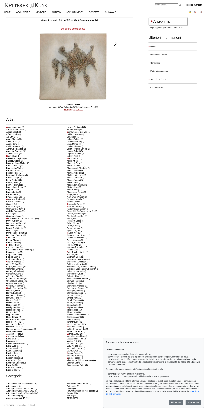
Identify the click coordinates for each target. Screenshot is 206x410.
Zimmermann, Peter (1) (77, 365)
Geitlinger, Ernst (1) (15, 269)
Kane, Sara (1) (12, 339)
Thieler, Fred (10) (74, 310)
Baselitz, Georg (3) (14, 161)
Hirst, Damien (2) (13, 317)
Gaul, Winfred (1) (14, 264)
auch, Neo (72, 233)
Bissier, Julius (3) (13, 182)
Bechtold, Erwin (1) (14, 170)
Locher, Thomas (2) (75, 146)
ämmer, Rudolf (13, 336)
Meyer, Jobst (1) (74, 182)
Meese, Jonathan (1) (76, 177)
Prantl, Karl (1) (73, 226)
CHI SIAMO (110, 12)
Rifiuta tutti (176, 402)
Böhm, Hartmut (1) (14, 185)
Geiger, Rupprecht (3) (16, 266)
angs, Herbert (74, 358)
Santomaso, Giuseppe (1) (78, 259)
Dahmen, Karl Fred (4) (16, 223)
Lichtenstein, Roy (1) (76, 141)
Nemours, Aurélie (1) (76, 199)
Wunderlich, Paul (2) (76, 348)
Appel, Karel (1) (13, 144)
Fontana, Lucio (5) (14, 252)
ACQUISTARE (23, 12)
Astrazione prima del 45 (77, 384)
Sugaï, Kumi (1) (74, 305)
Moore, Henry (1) (74, 189)
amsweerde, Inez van (77, 132)
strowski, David (75, 204)
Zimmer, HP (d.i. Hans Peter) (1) (81, 360)
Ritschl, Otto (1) (74, 245)
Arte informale (12, 396)
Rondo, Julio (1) (74, 250)
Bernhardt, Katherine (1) (17, 175)
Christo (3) (11, 214)
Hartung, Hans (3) (14, 298)
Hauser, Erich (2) (13, 300)
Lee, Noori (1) (73, 137)
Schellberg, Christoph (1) (78, 262)
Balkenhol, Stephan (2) (16, 158)
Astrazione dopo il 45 (15, 398)
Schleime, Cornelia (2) (77, 264)
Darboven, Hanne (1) (15, 226)
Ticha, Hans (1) (74, 312)
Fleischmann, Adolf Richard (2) (20, 250)
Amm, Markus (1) (14, 139)
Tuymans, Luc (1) (74, 322)
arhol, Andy (73, 334)
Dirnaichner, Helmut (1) (16, 233)
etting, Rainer (13, 245)
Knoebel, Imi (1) (13, 355)
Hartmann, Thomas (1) (16, 295)
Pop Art (70, 393)
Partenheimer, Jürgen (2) (78, 209)
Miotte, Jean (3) (74, 187)
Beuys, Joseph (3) (14, 177)
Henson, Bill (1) (13, 312)
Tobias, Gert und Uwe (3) (78, 315)
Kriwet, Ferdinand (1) (76, 127)
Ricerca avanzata (194, 5)
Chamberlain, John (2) (16, 209)
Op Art (70, 388)
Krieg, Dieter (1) (13, 370)
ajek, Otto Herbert (15, 288)
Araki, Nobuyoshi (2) (15, 146)
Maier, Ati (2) (72, 161)
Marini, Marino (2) (75, 170)
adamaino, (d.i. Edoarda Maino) (21, 218)
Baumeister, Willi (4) (15, 168)
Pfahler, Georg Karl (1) (77, 216)
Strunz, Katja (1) (74, 298)
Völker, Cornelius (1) (76, 331)
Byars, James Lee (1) (15, 197)
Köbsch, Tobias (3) (14, 358)
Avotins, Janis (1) (14, 153)
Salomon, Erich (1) (75, 257)
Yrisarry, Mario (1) (75, 355)
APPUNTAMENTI (75, 12)
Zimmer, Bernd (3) (75, 363)
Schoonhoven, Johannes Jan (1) (81, 266)
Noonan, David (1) (75, 201)
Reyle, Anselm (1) (75, 240)
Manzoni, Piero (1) (75, 163)
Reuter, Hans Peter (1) (77, 238)
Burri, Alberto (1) (13, 192)
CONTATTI (94, 12)
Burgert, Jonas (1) (14, 189)
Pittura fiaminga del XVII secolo (81, 391)
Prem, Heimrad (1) (75, 228)
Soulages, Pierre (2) (76, 291)
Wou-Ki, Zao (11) (74, 346)
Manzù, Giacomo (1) (76, 165)
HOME (7, 12)
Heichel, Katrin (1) (14, 303)
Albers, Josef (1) (13, 132)
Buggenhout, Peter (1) (16, 187)
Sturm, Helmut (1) (75, 303)
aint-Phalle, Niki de (76, 252)
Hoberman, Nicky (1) (15, 319)
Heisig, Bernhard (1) (15, 307)
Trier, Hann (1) (73, 319)
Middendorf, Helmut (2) (77, 185)
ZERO (70, 398)
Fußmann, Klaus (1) (15, 259)
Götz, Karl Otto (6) (14, 276)
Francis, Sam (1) (13, 257)
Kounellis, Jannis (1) (15, 367)
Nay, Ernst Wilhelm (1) (77, 197)
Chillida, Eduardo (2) (15, 211)
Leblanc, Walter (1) (75, 134)
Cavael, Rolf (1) (13, 204)
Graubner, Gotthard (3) (16, 278)
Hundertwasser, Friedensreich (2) (21, 329)
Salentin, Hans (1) (75, 254)
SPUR (70, 396)
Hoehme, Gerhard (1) (15, 324)
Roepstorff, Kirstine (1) (77, 247)
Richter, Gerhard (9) (76, 242)
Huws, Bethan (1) (14, 331)
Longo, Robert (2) (75, 151)
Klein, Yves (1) (12, 346)
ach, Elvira (12, 156)
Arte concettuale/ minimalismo (19, 384)
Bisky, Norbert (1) (14, 180)
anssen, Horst (13, 334)
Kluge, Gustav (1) (14, 351)
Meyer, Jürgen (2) (75, 180)
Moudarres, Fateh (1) (76, 192)
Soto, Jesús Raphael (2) (77, 288)
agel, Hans (73, 194)
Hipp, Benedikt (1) (14, 315)
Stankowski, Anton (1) (76, 293)
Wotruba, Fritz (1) (75, 343)
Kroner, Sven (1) (74, 129)
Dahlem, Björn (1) (14, 221)
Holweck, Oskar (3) (14, 327)
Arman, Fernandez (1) (16, 149)
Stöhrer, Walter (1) (75, 295)
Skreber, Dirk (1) (74, 283)
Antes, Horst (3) (13, 141)
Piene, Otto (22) (74, 218)
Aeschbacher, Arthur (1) (16, 129)
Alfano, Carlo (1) (13, 134)
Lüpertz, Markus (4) (75, 153)
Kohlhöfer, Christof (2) (16, 363)
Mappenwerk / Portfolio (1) (78, 168)
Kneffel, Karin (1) (13, 353)
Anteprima (160, 21)
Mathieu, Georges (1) (76, 175)
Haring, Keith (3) (13, 293)
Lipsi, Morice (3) (74, 144)
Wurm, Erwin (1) (74, 351)
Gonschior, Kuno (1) (15, 274)
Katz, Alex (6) (12, 341)
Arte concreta (12, 386)
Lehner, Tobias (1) (75, 139)
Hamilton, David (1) (14, 291)
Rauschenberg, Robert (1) (78, 235)
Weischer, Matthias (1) (77, 336)
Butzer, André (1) (13, 194)
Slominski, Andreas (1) (77, 286)
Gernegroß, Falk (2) (15, 271)
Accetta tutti (193, 402)
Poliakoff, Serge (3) (75, 221)
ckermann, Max (14, 127)
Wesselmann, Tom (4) (76, 339)
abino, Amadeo (14, 262)
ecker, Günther (74, 324)
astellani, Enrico (14, 199)
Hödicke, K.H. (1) (14, 322)
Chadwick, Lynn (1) (14, 206)
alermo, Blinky (74, 206)
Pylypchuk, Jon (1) (75, 230)
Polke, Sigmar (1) (74, 223)
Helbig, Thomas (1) (14, 310)
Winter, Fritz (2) (74, 341)
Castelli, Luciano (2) (15, 201)
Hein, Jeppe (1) (13, 305)
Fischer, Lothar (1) (14, 247)
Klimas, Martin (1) (14, 348)
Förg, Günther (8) (14, 254)
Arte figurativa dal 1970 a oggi (19, 393)
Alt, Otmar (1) (12, 137)
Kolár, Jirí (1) (12, 365)
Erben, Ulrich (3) (13, 242)
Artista (56, 12)
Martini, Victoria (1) (75, 173)
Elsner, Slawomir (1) (15, 240)
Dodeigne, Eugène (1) (16, 235)
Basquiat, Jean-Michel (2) (17, 163)
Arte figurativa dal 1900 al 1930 (20, 388)
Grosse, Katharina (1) (15, 283)
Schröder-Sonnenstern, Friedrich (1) (83, 269)
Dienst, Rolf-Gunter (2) (16, 228)
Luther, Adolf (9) (74, 156)
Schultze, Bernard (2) (76, 271)
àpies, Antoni (73, 307)
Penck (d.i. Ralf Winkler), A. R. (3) (82, 211)
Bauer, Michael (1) (14, 165)
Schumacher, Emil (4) (76, 274)
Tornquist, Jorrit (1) (75, 317)
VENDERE (41, 12)
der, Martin (12, 238)
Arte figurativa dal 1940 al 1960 (20, 391)
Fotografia (71, 386)
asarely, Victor (74, 327)
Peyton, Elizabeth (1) (76, 214)
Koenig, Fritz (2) (13, 360)
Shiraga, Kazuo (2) (75, 281)
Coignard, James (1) (15, 216)
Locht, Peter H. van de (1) (78, 149)
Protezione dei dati (26, 405)
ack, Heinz (73, 158)
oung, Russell (74, 353)
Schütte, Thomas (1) (76, 276)
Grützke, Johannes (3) (16, 286)
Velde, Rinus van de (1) (77, 329)
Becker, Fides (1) (13, 173)
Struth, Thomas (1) (75, 300)
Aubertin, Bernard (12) (16, 151)
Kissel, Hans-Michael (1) (17, 343)
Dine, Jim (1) (12, 230)
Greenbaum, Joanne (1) (17, 281)
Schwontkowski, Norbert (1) (79, 278)
